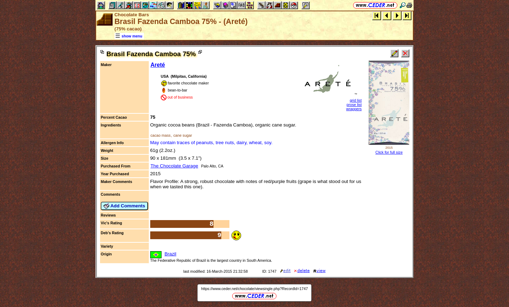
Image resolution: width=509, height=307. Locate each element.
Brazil (170, 253)
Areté (158, 65)
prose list (354, 104)
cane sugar (182, 135)
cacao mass (161, 135)
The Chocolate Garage (174, 166)
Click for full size (389, 152)
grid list (356, 100)
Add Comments (124, 206)
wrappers (354, 109)
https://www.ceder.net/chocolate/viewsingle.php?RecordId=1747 (254, 289)
